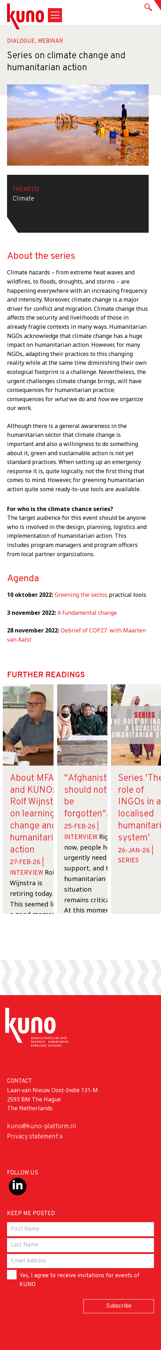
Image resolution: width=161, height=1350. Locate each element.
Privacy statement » (35, 1137)
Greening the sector (80, 595)
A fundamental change (87, 613)
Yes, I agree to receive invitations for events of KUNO (73, 1279)
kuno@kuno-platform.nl (41, 1127)
